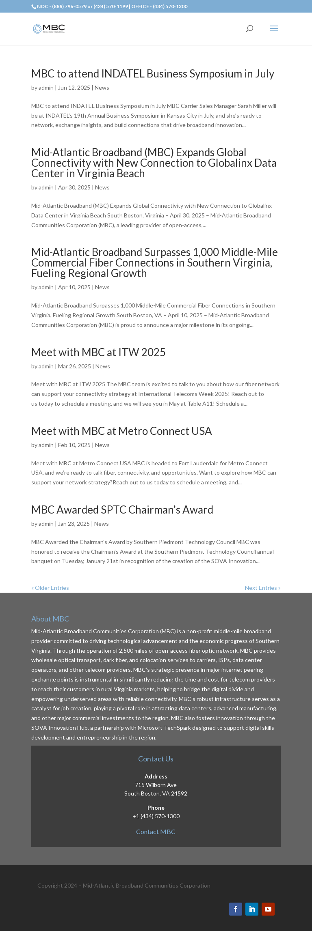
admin (46, 87)
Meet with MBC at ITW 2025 (98, 352)
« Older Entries (50, 587)
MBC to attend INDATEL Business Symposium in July (152, 73)
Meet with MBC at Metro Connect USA (121, 430)
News (102, 87)
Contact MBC (156, 831)
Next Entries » (263, 587)
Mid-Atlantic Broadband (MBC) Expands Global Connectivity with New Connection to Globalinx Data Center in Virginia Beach (154, 163)
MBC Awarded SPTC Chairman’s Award (122, 509)
